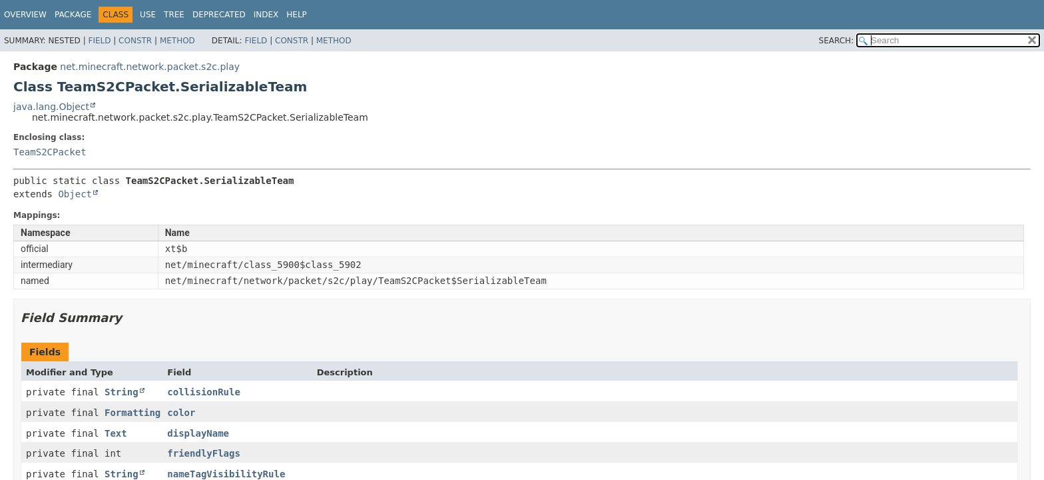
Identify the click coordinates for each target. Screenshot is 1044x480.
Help (296, 14)
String (121, 392)
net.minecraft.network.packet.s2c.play (150, 66)
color (181, 412)
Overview (25, 14)
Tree (174, 14)
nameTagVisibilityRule (226, 474)
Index (266, 14)
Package (73, 14)
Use (148, 14)
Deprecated (219, 14)
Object (75, 194)
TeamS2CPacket (50, 152)
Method (177, 40)
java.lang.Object (51, 106)
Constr (135, 40)
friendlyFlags (203, 453)
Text (116, 433)
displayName (198, 433)
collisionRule (203, 392)
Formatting (132, 412)
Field (99, 40)
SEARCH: (836, 40)
